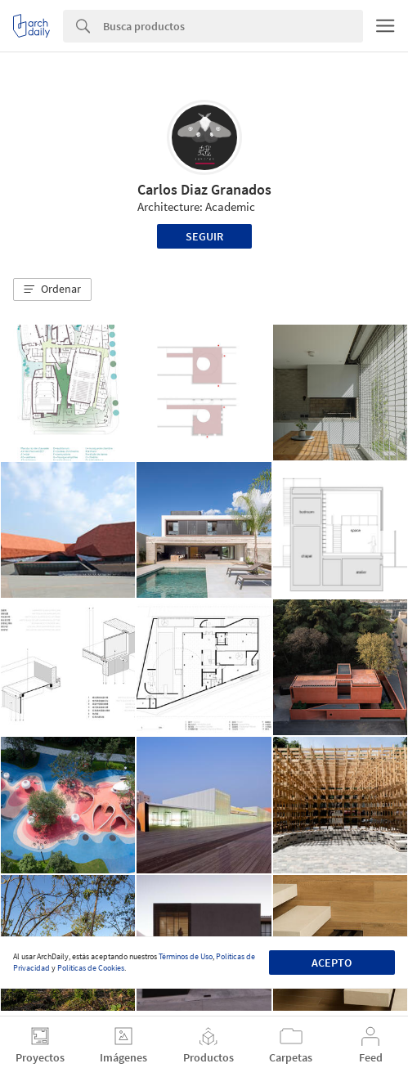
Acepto (332, 962)
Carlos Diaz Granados (204, 189)
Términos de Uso (186, 956)
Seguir (204, 236)
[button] (52, 289)
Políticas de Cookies (90, 968)
